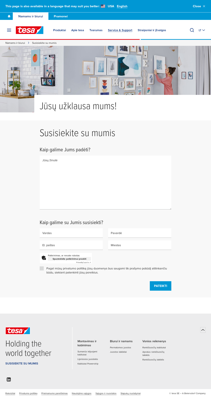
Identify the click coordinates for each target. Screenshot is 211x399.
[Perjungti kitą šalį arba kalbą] (202, 30)
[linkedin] (8, 380)
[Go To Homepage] (9, 16)
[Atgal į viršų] (203, 330)
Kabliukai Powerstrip (88, 363)
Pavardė (116, 233)
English (122, 6)
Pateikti (160, 286)
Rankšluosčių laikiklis (153, 359)
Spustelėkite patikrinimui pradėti (69, 258)
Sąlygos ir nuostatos (106, 393)
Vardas (47, 233)
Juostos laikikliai (118, 351)
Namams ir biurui (30, 16)
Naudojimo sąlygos (81, 393)
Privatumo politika (28, 393)
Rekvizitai (10, 393)
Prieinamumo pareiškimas (54, 393)
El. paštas (48, 245)
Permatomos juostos (120, 347)
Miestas (116, 245)
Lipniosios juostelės (88, 359)
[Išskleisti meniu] (9, 30)
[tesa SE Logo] (29, 30)
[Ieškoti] (192, 30)
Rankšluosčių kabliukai (154, 347)
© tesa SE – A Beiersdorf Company (187, 393)
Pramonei (61, 16)
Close (199, 6)
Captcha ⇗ (83, 262)
